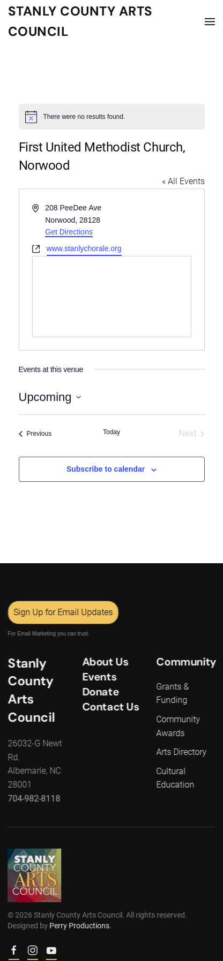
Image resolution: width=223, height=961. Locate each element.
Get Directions (69, 232)
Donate (99, 692)
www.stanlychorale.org (84, 248)
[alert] (112, 117)
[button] (210, 21)
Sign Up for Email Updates (62, 612)
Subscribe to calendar (105, 469)
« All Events (183, 181)
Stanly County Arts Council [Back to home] (80, 21)
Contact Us (110, 707)
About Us (104, 662)
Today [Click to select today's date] (111, 432)
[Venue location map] (112, 296)
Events (98, 677)
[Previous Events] (35, 434)
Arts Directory (180, 752)
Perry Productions (79, 925)
